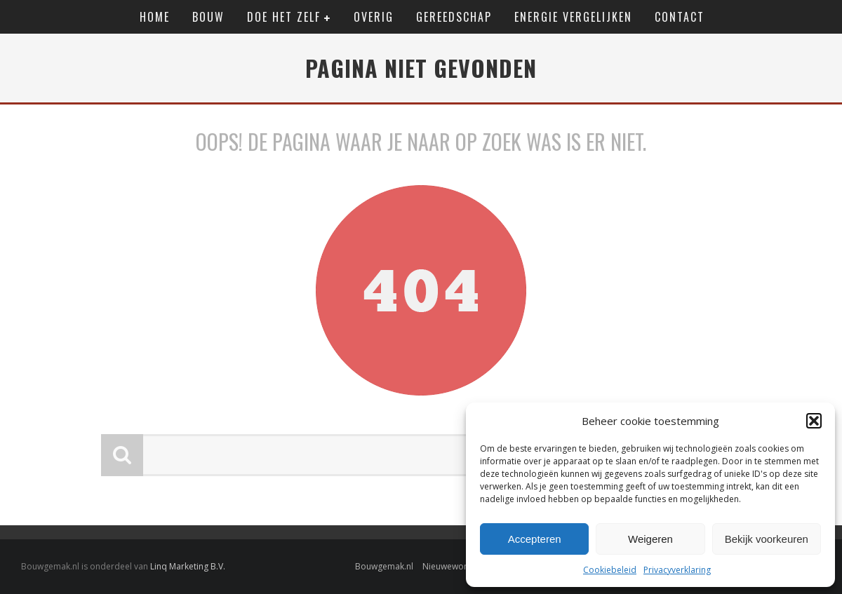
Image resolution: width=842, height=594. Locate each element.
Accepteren (534, 539)
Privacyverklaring (677, 570)
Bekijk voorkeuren (766, 539)
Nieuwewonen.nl (455, 566)
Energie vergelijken (573, 16)
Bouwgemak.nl (384, 566)
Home (155, 16)
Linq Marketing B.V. (187, 566)
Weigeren (650, 539)
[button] (814, 421)
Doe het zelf (284, 16)
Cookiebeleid (609, 570)
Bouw (208, 16)
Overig (374, 16)
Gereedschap (454, 16)
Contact (679, 16)
